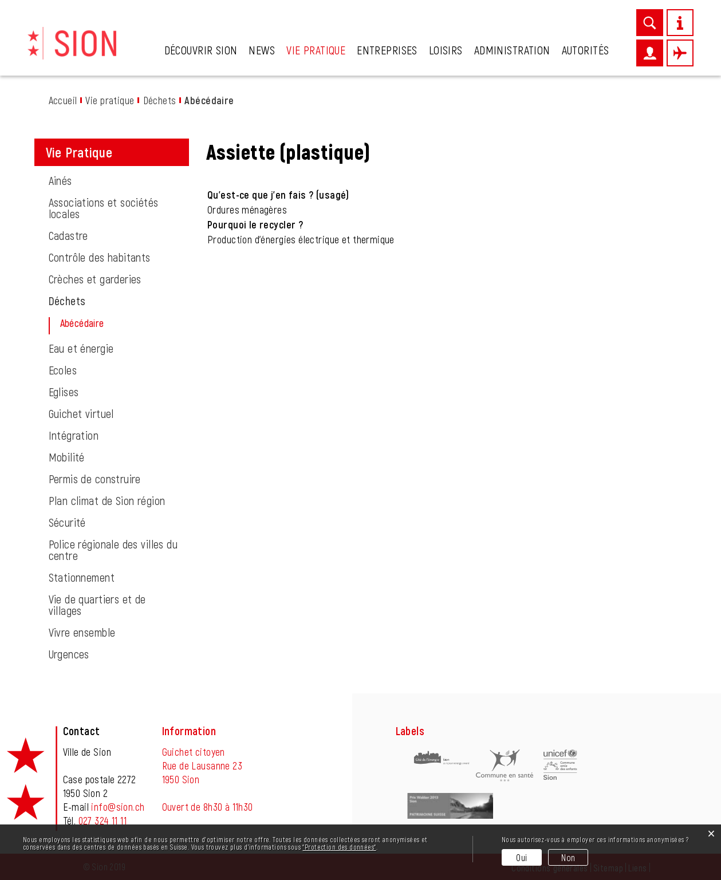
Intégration (74, 435)
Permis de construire (95, 479)
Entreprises (387, 50)
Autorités (585, 50)
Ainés (60, 180)
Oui (521, 857)
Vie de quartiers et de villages (97, 604)
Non (568, 857)
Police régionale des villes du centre (113, 549)
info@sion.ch (117, 806)
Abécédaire (110, 323)
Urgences (69, 654)
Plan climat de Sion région (107, 500)
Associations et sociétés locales (104, 207)
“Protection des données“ (339, 847)
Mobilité (67, 457)
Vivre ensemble (82, 632)
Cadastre (68, 235)
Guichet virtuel (81, 413)
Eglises (64, 391)
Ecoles (63, 370)
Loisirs (446, 50)
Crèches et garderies (95, 279)
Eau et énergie (81, 348)
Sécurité (67, 522)
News (262, 50)
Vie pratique (315, 50)
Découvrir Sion (201, 50)
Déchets (67, 300)
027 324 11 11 (102, 820)
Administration (512, 50)
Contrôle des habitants (100, 257)
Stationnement (82, 577)
